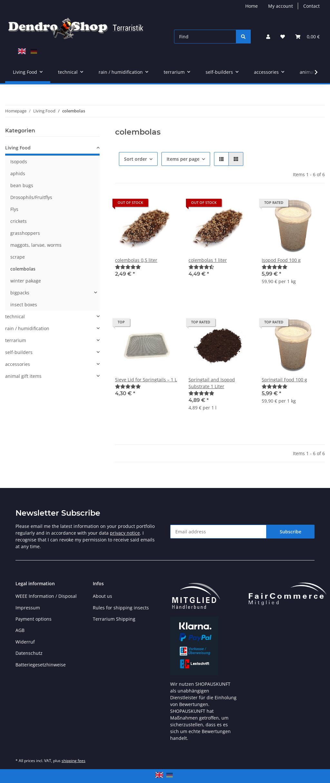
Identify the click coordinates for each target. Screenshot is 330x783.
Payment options (33, 619)
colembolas (22, 269)
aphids (17, 173)
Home (251, 6)
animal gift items (23, 376)
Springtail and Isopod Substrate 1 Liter (212, 383)
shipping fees (73, 760)
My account (280, 6)
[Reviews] (128, 267)
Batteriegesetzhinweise (40, 665)
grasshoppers (25, 233)
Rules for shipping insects (121, 608)
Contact (311, 6)
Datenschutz (29, 653)
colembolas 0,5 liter (136, 260)
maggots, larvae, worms (36, 245)
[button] (268, 36)
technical (15, 316)
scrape (17, 257)
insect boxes (23, 304)
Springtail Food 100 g (284, 380)
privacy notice (125, 533)
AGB (19, 630)
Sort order (135, 159)
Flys (14, 209)
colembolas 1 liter (208, 260)
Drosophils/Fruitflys (31, 197)
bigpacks (19, 293)
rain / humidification (27, 328)
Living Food (18, 148)
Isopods (18, 161)
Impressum (27, 608)
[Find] (205, 36)
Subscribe (290, 532)
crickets (18, 221)
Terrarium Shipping (114, 619)
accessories (17, 364)
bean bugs (21, 185)
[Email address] (218, 532)
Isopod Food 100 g (281, 260)
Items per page (183, 159)
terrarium (15, 340)
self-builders (19, 352)
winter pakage (25, 281)
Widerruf (25, 642)
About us (102, 596)
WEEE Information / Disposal (46, 596)
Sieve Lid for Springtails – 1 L (146, 380)
